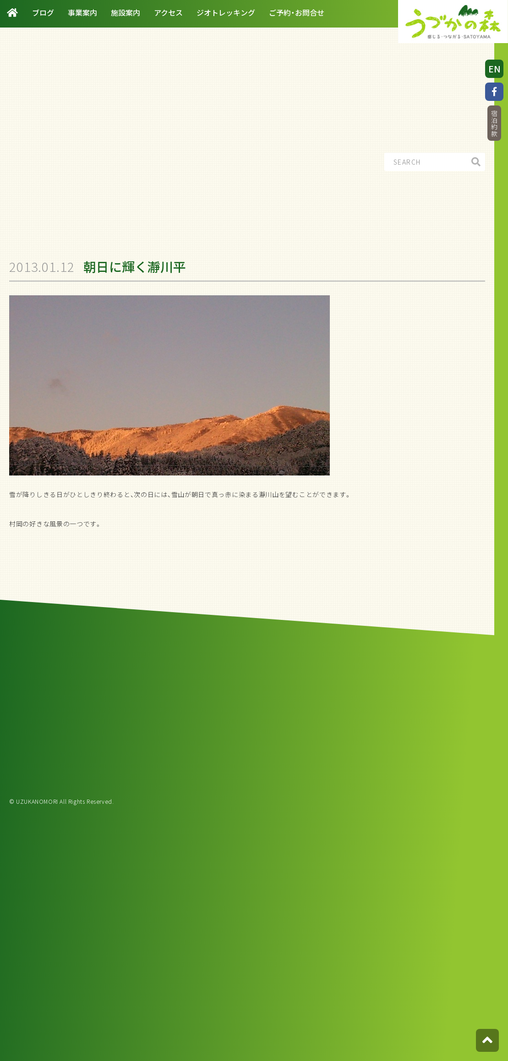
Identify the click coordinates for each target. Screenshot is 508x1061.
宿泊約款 (494, 123)
